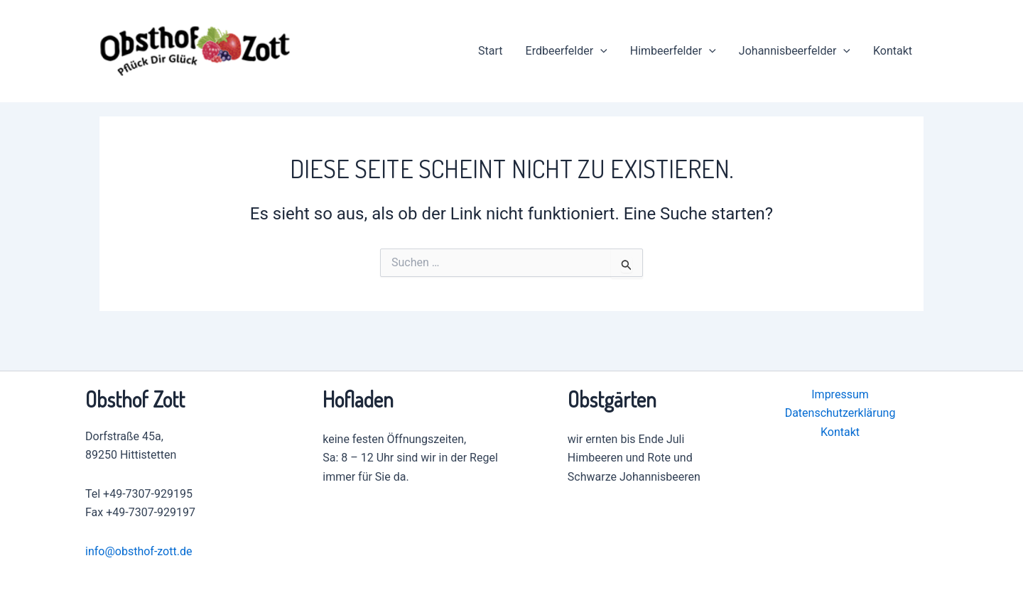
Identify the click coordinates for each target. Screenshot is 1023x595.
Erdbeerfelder (566, 51)
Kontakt (892, 51)
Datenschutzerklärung (840, 413)
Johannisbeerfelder (794, 51)
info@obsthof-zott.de (138, 551)
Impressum (840, 394)
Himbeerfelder (673, 51)
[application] (600, 51)
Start (490, 51)
